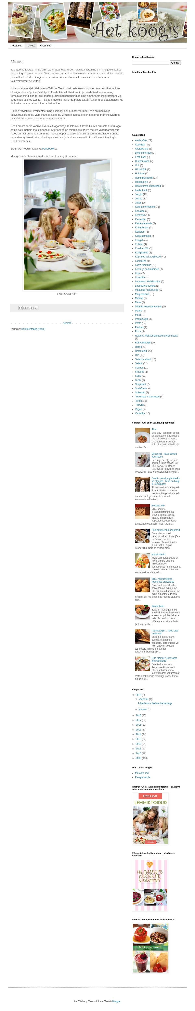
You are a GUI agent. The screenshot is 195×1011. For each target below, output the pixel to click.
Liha (137, 273)
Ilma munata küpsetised (148, 186)
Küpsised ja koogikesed (148, 256)
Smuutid (139, 371)
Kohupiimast (141, 227)
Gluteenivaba (142, 161)
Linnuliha (140, 277)
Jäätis (138, 202)
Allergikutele (141, 148)
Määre (138, 310)
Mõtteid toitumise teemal (148, 306)
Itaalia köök (141, 190)
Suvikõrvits (141, 388)
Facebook (48, 148)
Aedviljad (140, 144)
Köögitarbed (141, 252)
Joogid (138, 194)
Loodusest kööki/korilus (147, 281)
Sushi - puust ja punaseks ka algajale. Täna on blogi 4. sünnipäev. (166, 481)
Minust (31, 45)
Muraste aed (142, 773)
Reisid (138, 346)
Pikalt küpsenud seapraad (166, 530)
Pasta (138, 323)
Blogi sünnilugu (143, 152)
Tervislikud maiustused (147, 396)
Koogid (139, 240)
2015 (139, 729)
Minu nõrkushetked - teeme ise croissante (163, 580)
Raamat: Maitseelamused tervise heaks (156, 335)
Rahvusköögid (143, 342)
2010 (139, 753)
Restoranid (141, 351)
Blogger (116, 1001)
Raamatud (45, 45)
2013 (139, 739)
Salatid (139, 363)
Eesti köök (140, 157)
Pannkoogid (141, 319)
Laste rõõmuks (143, 265)
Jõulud (138, 198)
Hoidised (140, 173)
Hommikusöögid (144, 177)
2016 (139, 724)
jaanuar (143, 709)
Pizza (138, 331)
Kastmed (140, 215)
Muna (138, 302)
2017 (139, 720)
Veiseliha (140, 413)
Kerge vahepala (143, 223)
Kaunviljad (140, 219)
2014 (139, 734)
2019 (139, 695)
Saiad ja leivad (143, 359)
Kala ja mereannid (145, 206)
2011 (139, 748)
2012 (139, 744)
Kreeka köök (142, 248)
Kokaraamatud (143, 235)
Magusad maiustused (146, 289)
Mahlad (139, 298)
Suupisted (140, 384)
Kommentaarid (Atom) (33, 329)
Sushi (138, 380)
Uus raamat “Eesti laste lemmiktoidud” (164, 659)
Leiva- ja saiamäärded (147, 269)
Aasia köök (141, 140)
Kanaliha (140, 211)
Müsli (138, 315)
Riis (137, 355)
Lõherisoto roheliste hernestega (155, 703)
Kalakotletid (158, 606)
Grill (137, 165)
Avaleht (67, 323)
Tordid (138, 400)
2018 (139, 715)
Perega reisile (142, 777)
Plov (154, 429)
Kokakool (140, 231)
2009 (139, 758)
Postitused (16, 45)
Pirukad (139, 327)
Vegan (138, 409)
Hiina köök (140, 169)
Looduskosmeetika (145, 285)
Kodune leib (158, 505)
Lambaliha (140, 261)
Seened (139, 367)
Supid (138, 375)
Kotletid (139, 244)
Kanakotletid (158, 554)
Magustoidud (142, 294)
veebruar (144, 699)
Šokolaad (140, 392)
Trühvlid (139, 405)
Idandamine (141, 181)
